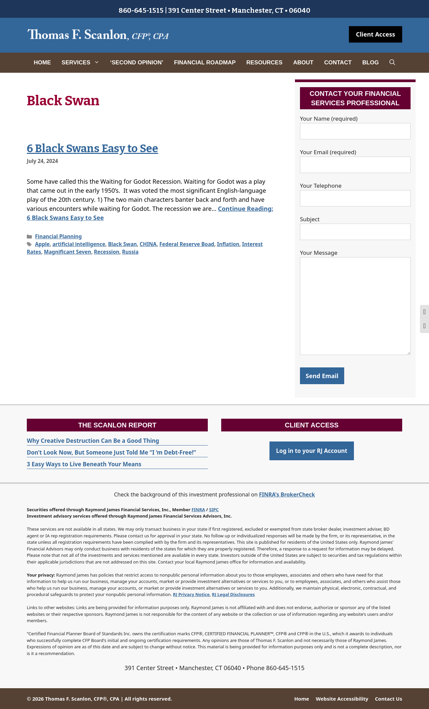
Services (83, 63)
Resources (264, 62)
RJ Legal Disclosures (233, 594)
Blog (370, 62)
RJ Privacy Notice (191, 594)
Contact (338, 62)
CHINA (148, 244)
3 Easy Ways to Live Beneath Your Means (84, 464)
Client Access (375, 34)
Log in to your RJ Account (311, 451)
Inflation (228, 244)
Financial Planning (58, 236)
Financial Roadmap (205, 62)
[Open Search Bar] (392, 63)
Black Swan (122, 244)
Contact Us (388, 698)
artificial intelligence (78, 244)
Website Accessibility (342, 698)
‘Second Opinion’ (137, 62)
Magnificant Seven (67, 251)
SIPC (214, 510)
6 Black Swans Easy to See (92, 148)
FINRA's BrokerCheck (287, 494)
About (303, 62)
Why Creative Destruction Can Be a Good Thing (93, 441)
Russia (130, 251)
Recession (106, 251)
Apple (42, 244)
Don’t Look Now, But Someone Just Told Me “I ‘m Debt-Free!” (111, 452)
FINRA (198, 510)
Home (42, 62)
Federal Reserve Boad (186, 244)
